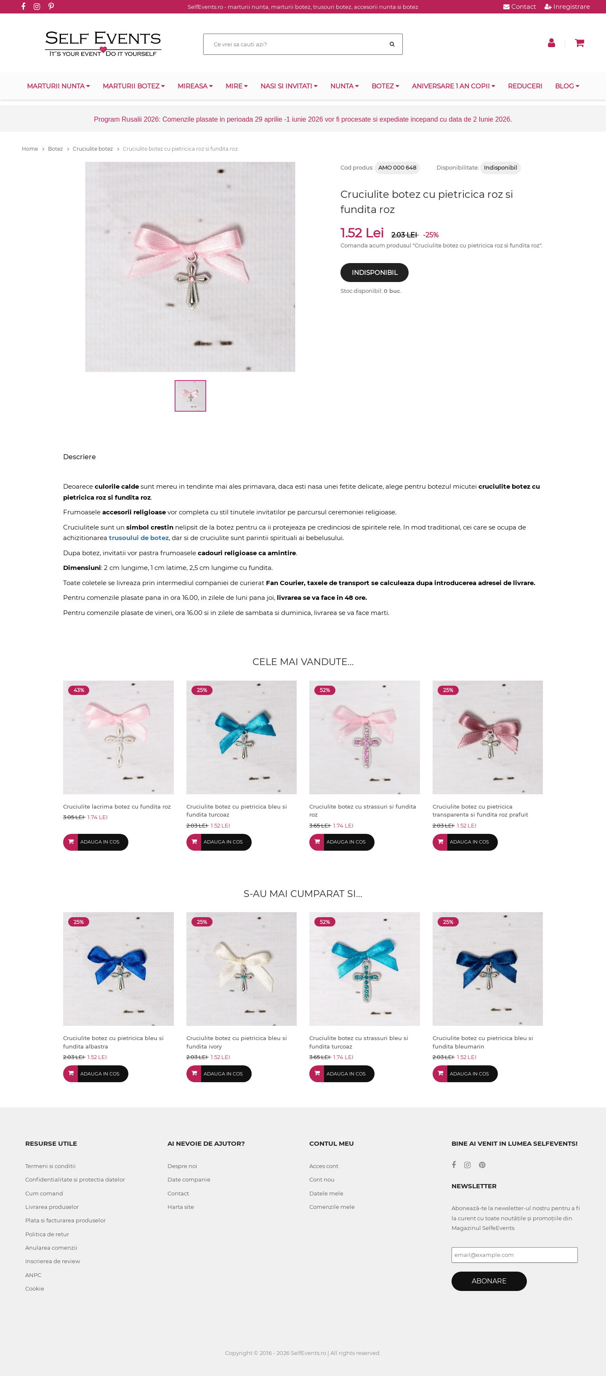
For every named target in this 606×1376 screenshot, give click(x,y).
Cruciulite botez (96, 149)
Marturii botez (134, 86)
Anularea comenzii (51, 1247)
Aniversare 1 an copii (453, 86)
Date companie (188, 1179)
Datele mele (326, 1193)
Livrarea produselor (52, 1206)
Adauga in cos (100, 842)
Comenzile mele (332, 1206)
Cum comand (44, 1193)
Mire (237, 86)
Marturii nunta (58, 86)
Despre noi (182, 1166)
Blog (567, 86)
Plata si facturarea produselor (65, 1220)
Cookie (34, 1288)
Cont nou (322, 1179)
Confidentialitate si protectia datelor (75, 1179)
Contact (519, 7)
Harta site (180, 1206)
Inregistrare (567, 7)
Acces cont (323, 1166)
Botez (385, 86)
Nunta (344, 86)
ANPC (33, 1275)
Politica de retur (47, 1234)
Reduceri (525, 86)
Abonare (489, 1281)
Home (33, 149)
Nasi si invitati (289, 86)
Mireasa (195, 86)
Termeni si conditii (50, 1166)
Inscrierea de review (52, 1261)
